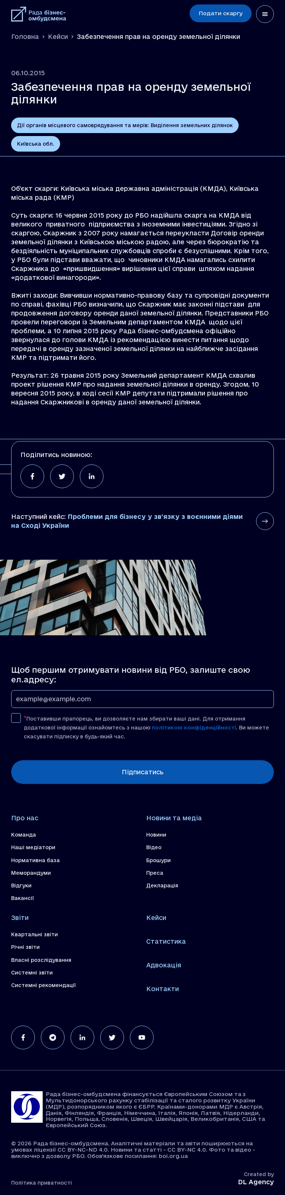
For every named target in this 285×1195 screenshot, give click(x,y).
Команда (23, 835)
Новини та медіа (174, 817)
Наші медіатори (33, 847)
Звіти (20, 917)
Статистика (166, 941)
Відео (153, 847)
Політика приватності (41, 1183)
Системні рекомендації (43, 985)
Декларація (162, 885)
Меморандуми (31, 873)
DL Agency (256, 1181)
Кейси (58, 36)
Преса (154, 873)
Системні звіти (32, 973)
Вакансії (22, 898)
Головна (25, 36)
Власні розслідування (41, 960)
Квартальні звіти (34, 934)
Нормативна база (35, 860)
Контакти (162, 988)
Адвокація (163, 965)
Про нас (24, 817)
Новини (156, 835)
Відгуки (21, 885)
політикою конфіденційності (194, 728)
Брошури (158, 860)
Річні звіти (25, 947)
